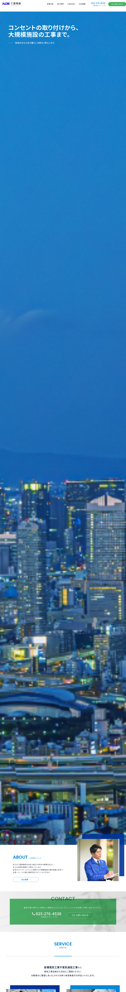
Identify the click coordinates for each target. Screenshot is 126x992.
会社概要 (79, 5)
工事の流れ (69, 5)
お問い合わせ (114, 5)
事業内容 (49, 5)
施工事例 (58, 5)
